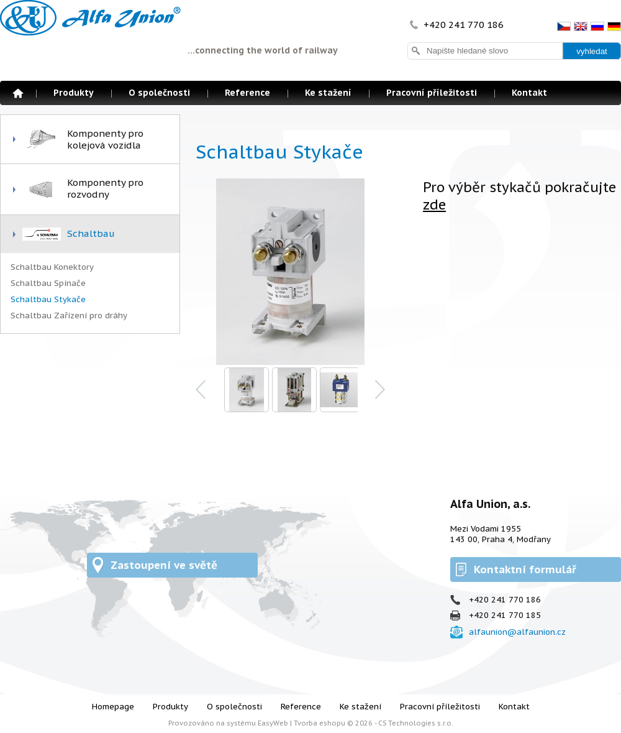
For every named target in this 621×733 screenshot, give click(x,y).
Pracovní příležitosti (431, 92)
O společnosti (159, 92)
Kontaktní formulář (525, 569)
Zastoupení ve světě (164, 565)
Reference (247, 92)
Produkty (73, 92)
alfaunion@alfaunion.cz (517, 632)
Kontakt (529, 92)
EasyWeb (273, 723)
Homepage (18, 93)
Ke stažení (328, 92)
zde (434, 204)
